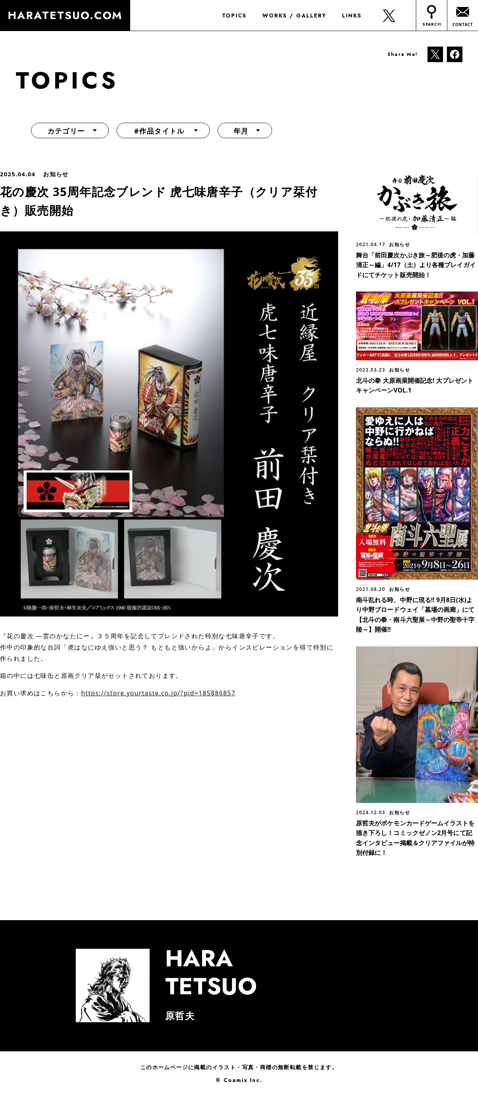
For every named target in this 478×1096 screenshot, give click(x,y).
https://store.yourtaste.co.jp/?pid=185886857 (158, 693)
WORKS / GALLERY (294, 15)
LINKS (351, 15)
